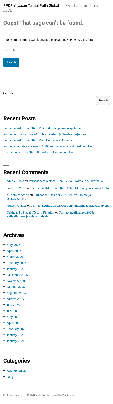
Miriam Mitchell (18, 195)
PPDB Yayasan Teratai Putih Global (31, 5)
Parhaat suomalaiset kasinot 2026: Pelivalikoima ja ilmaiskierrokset (48, 146)
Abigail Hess (15, 181)
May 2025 (13, 317)
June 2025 (13, 311)
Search (8, 93)
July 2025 (13, 305)
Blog (10, 377)
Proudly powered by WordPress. (57, 395)
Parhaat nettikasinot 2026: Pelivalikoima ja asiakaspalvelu (42, 128)
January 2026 (15, 269)
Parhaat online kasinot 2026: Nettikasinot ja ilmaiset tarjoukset (45, 134)
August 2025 (15, 299)
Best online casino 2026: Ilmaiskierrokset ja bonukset (39, 152)
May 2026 (13, 245)
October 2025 (16, 287)
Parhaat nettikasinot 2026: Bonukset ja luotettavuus (37, 140)
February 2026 (16, 263)
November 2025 (17, 281)
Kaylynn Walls (16, 188)
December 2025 (17, 275)
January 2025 (15, 335)
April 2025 (14, 323)
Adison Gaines (16, 205)
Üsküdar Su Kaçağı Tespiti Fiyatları (30, 212)
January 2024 (15, 341)
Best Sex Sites (16, 371)
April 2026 (14, 251)
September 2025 (17, 293)
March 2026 (15, 257)
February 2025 (16, 329)
